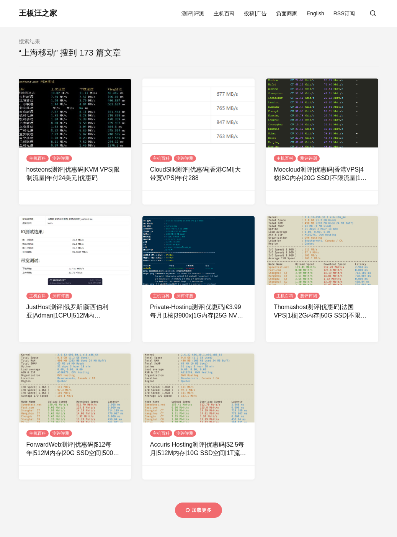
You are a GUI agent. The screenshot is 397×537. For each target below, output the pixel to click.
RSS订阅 (344, 13)
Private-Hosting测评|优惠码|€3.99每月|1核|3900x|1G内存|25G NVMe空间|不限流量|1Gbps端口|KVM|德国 (198, 312)
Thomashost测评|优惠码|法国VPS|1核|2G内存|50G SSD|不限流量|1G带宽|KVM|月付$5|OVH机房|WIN (320, 312)
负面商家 (286, 13)
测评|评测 (192, 13)
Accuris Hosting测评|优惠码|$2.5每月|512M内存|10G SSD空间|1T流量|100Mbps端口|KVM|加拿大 (197, 449)
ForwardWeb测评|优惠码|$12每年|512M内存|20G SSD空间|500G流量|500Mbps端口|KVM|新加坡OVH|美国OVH (72, 449)
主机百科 (224, 13)
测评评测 (60, 158)
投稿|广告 (255, 13)
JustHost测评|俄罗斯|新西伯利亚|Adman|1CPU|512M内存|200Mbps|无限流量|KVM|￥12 (70, 312)
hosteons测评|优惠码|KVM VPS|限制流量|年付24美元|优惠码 (73, 173)
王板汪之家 (38, 13)
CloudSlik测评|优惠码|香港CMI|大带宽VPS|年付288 (195, 173)
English (315, 13)
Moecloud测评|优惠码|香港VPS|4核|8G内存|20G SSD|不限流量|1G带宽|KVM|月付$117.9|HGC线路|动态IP (321, 174)
